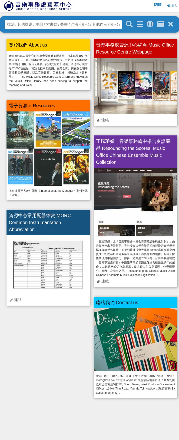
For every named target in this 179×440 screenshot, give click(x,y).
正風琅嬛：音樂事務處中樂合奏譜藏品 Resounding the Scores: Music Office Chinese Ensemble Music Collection (133, 152)
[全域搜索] (150, 24)
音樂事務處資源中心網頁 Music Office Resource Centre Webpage (135, 48)
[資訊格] (161, 24)
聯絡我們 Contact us (117, 302)
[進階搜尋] (140, 24)
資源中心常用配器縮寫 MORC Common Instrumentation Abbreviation (40, 222)
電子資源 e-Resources (32, 105)
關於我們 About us (28, 44)
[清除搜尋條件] (170, 24)
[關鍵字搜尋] (129, 24)
